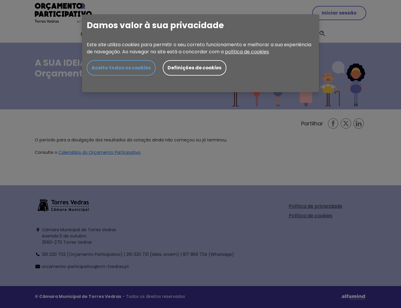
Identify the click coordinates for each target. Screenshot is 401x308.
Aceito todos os (121, 67)
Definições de (195, 67)
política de (247, 51)
